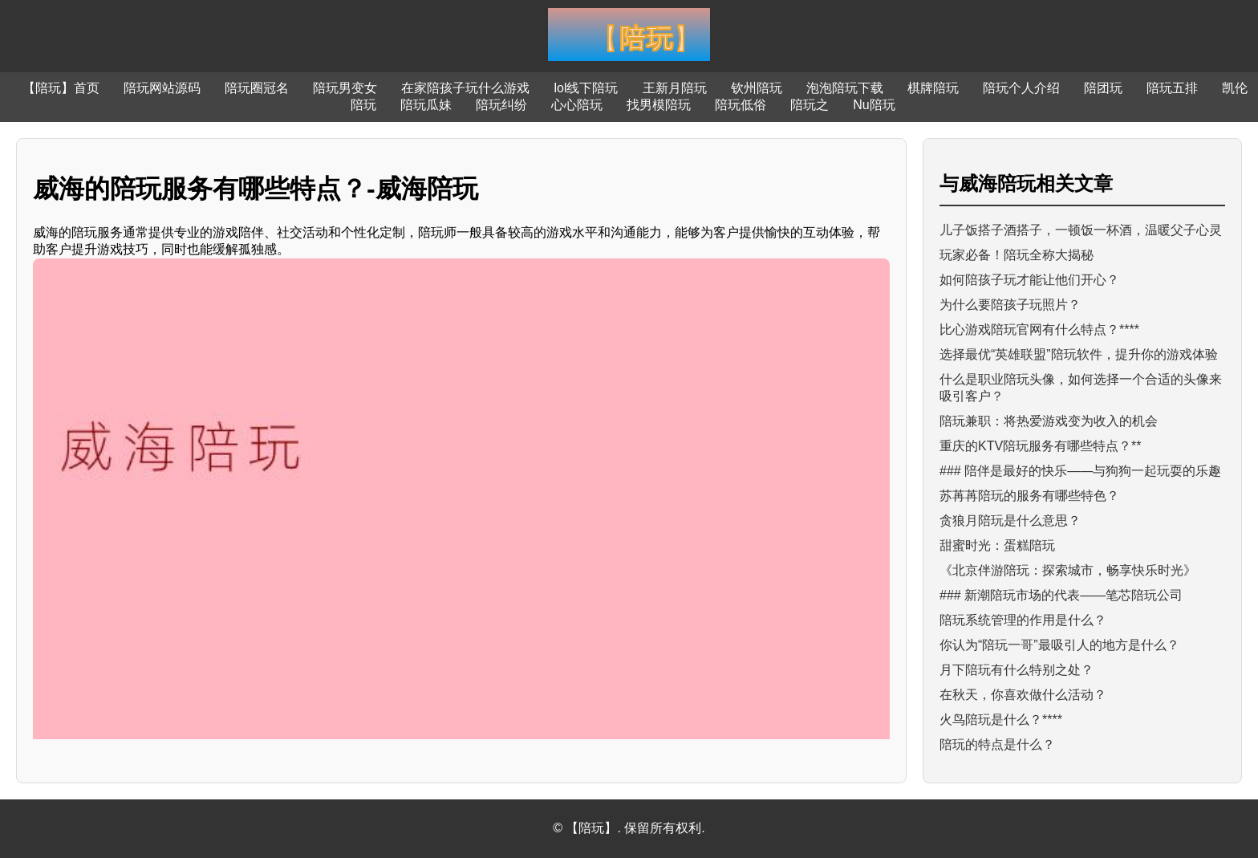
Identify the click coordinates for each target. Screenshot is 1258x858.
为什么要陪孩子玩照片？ (1010, 304)
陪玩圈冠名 (257, 88)
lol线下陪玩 (586, 88)
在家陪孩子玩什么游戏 (465, 88)
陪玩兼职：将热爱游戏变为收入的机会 (1048, 421)
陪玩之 (809, 105)
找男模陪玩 (659, 105)
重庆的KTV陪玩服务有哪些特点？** (1040, 446)
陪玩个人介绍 (1021, 88)
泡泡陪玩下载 (844, 88)
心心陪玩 (577, 105)
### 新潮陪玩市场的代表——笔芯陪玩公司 (1061, 595)
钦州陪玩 (756, 88)
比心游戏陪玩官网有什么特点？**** (1039, 329)
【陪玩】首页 (60, 88)
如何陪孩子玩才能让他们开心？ (1029, 280)
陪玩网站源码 (162, 88)
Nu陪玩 (874, 105)
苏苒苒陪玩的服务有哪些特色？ (1029, 495)
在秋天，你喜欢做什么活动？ (1022, 694)
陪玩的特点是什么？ (997, 744)
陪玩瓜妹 (426, 105)
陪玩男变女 (345, 88)
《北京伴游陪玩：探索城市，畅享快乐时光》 (1067, 570)
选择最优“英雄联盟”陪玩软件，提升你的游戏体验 (1078, 354)
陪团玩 (1103, 88)
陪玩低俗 (740, 105)
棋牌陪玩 (933, 88)
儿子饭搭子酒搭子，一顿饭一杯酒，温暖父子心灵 (1080, 230)
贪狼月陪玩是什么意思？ (1010, 520)
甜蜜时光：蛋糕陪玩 (997, 545)
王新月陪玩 (675, 88)
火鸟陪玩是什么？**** (1000, 719)
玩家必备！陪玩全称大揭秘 (1016, 255)
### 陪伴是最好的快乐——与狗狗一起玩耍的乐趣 (1080, 471)
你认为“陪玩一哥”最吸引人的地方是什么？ (1059, 645)
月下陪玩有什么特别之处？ (1016, 670)
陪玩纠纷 (501, 105)
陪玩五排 (1172, 88)
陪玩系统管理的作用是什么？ (1022, 620)
